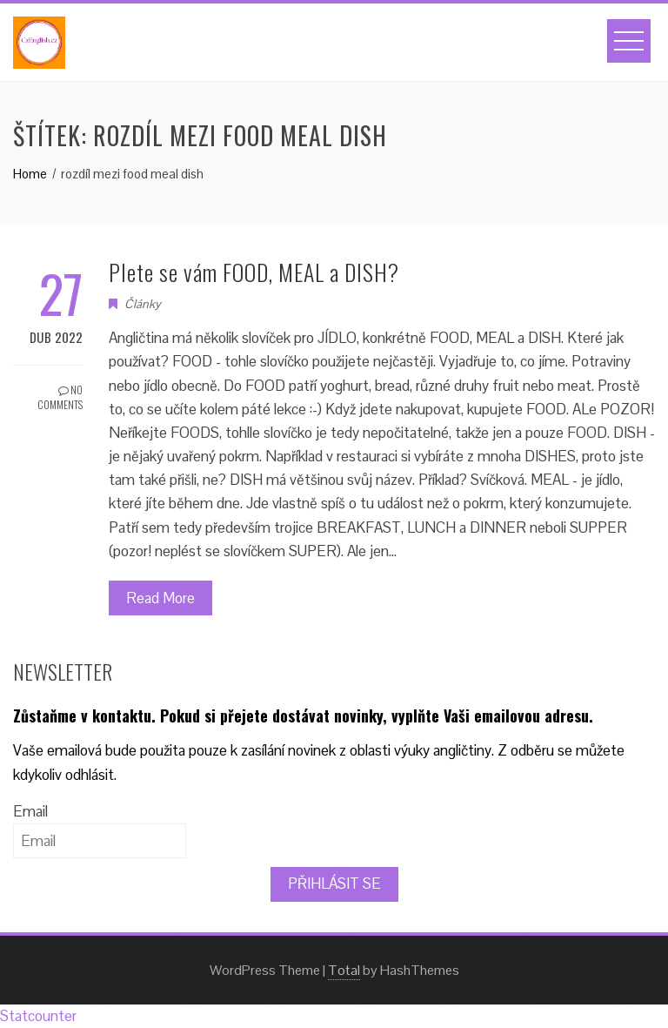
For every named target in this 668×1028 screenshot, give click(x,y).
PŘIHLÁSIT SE (334, 883)
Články (142, 304)
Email (30, 811)
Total (344, 970)
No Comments (60, 397)
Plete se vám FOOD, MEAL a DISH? (254, 272)
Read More (160, 598)
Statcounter (38, 1015)
